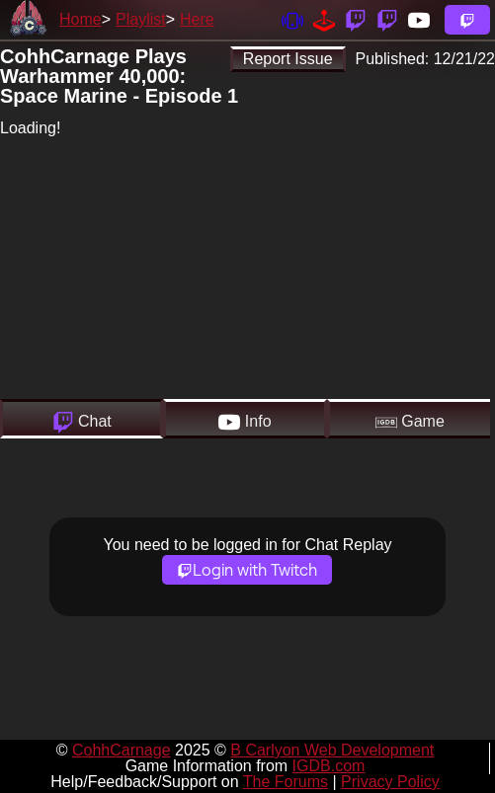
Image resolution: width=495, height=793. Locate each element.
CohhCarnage (121, 750)
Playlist (141, 19)
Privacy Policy (390, 781)
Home (80, 19)
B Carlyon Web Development (332, 750)
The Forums (285, 781)
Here (197, 19)
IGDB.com (329, 765)
